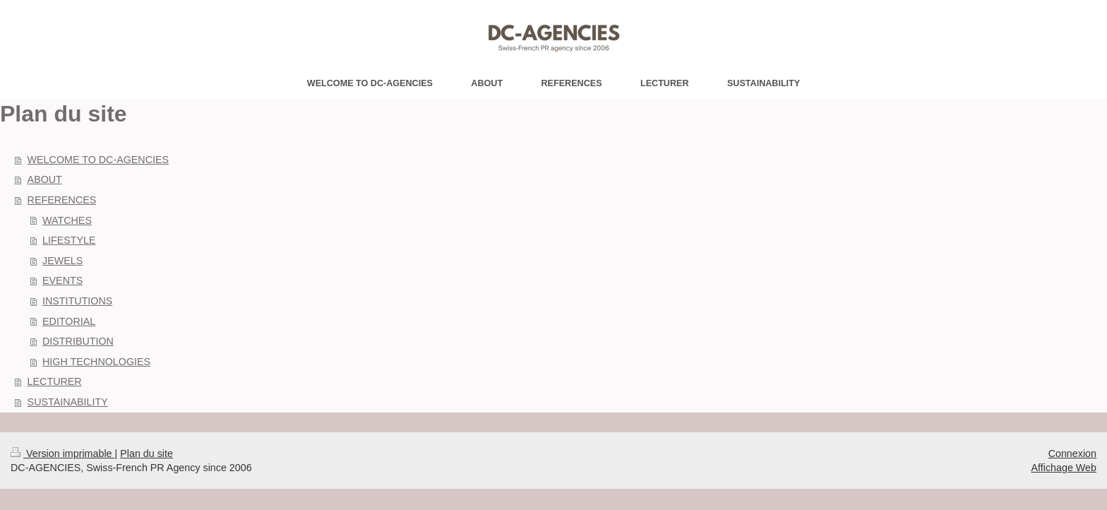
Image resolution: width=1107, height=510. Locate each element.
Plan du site (146, 453)
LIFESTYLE (69, 240)
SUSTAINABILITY (68, 402)
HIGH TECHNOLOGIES (96, 361)
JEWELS (62, 260)
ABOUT (45, 179)
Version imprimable (63, 453)
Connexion (1072, 453)
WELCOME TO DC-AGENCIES (98, 159)
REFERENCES (62, 200)
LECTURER (55, 381)
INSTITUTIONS (77, 301)
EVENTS (62, 280)
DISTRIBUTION (78, 341)
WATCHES (67, 220)
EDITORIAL (68, 321)
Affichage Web (1063, 467)
